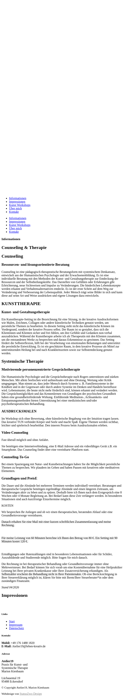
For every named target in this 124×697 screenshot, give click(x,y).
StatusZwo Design (31, 693)
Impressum (15, 624)
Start (12, 621)
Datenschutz (16, 628)
